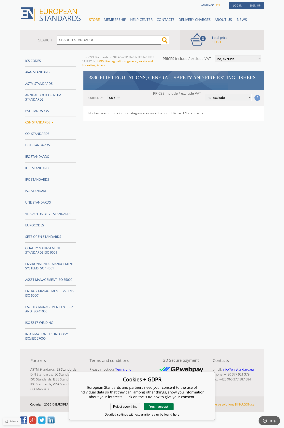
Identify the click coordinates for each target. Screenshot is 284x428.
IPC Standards (37, 179)
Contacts (166, 19)
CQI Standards (37, 134)
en (218, 5)
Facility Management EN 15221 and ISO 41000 (50, 309)
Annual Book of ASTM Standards (43, 97)
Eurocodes (34, 225)
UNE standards (38, 202)
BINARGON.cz (244, 404)
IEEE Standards (37, 168)
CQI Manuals (39, 389)
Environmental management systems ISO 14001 (49, 266)
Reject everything (125, 406)
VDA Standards (64, 384)
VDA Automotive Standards (48, 214)
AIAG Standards (38, 72)
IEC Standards (37, 156)
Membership (115, 19)
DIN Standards (37, 145)
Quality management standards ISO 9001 (43, 250)
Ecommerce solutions (219, 404)
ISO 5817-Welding (39, 323)
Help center (141, 19)
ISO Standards (37, 191)
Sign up (255, 5)
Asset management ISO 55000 (48, 280)
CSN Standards (98, 57)
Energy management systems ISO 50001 (49, 293)
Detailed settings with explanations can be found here (142, 414)
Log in (237, 5)
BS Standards (66, 369)
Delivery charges (194, 19)
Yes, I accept (158, 406)
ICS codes (33, 61)
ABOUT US (224, 19)
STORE (94, 19)
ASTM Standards (39, 83)
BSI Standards (37, 111)
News (242, 19)
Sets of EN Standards (43, 237)
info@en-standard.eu (238, 369)
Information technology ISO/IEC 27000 (46, 336)
